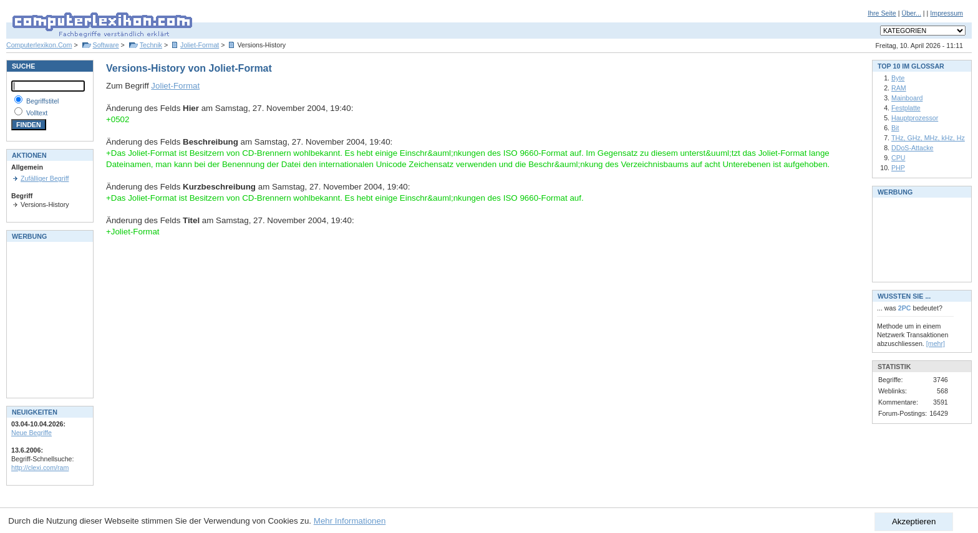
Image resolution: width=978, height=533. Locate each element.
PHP (898, 167)
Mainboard (906, 98)
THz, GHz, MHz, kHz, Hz (928, 138)
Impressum (946, 13)
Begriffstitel (42, 101)
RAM (898, 88)
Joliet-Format (199, 45)
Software (106, 45)
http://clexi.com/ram (40, 467)
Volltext (36, 113)
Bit (895, 128)
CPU (898, 157)
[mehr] (935, 343)
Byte (897, 78)
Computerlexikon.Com (39, 45)
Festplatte (906, 108)
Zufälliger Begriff (45, 178)
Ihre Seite (882, 13)
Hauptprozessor (914, 118)
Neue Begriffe (31, 432)
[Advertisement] (48, 318)
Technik (151, 45)
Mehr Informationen (350, 521)
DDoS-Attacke (912, 147)
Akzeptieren (914, 521)
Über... (911, 13)
